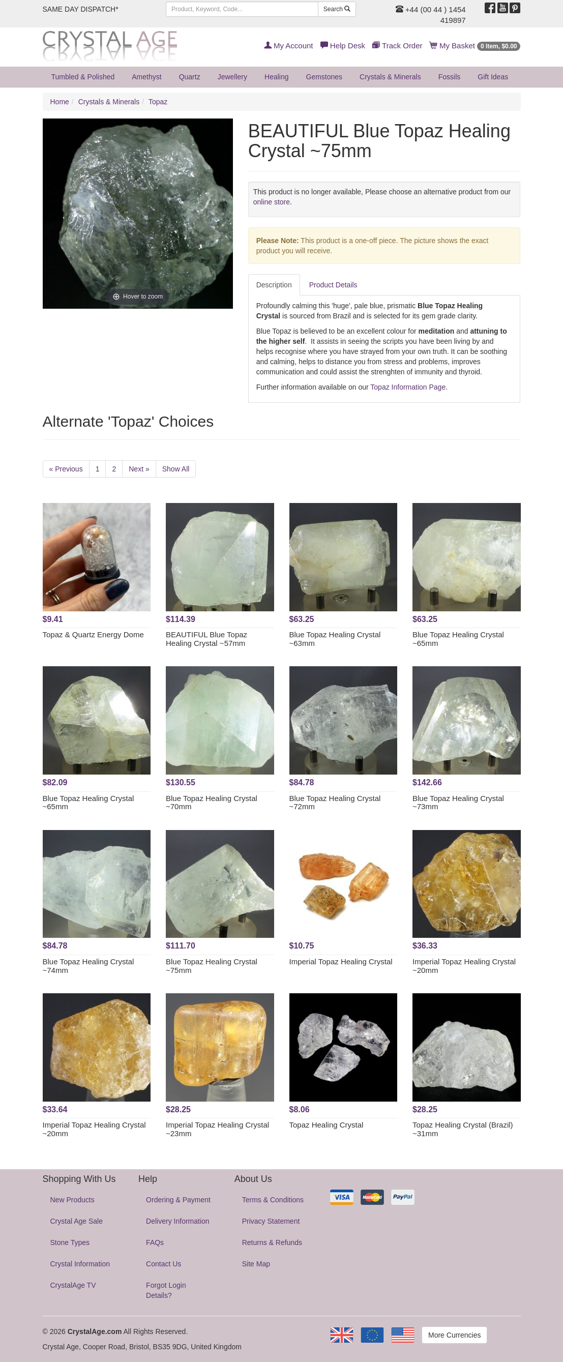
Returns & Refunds (272, 1242)
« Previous (66, 469)
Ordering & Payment (178, 1200)
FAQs (155, 1242)
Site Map (256, 1264)
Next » (139, 469)
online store (271, 202)
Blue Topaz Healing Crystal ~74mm (88, 965)
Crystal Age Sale (76, 1221)
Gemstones (324, 77)
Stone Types (70, 1242)
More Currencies (454, 1335)
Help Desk (342, 45)
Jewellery (232, 77)
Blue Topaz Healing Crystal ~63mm (335, 638)
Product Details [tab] (333, 285)
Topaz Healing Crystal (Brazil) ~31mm (462, 1129)
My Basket (475, 45)
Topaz (158, 102)
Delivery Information (178, 1221)
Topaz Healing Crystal (326, 1124)
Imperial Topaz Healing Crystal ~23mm (217, 1129)
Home (59, 102)
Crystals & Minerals (390, 77)
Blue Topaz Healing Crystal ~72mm (335, 802)
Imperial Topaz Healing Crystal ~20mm (464, 965)
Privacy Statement (271, 1221)
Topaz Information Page (408, 387)
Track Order (397, 45)
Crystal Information (80, 1264)
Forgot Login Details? (166, 1290)
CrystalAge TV (73, 1285)
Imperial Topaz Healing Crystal (341, 961)
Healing (276, 77)
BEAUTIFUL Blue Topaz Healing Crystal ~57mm (206, 638)
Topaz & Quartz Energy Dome (93, 634)
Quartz (189, 77)
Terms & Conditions (273, 1200)
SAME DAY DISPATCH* (80, 9)
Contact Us (163, 1264)
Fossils (449, 77)
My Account (288, 45)
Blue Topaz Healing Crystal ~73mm (458, 802)
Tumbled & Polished (83, 77)
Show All (176, 469)
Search (336, 9)
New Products (72, 1200)
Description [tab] (274, 285)
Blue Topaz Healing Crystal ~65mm (458, 638)
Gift (493, 77)
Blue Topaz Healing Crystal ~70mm (211, 802)
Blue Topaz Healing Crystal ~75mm (211, 965)
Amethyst (146, 77)
